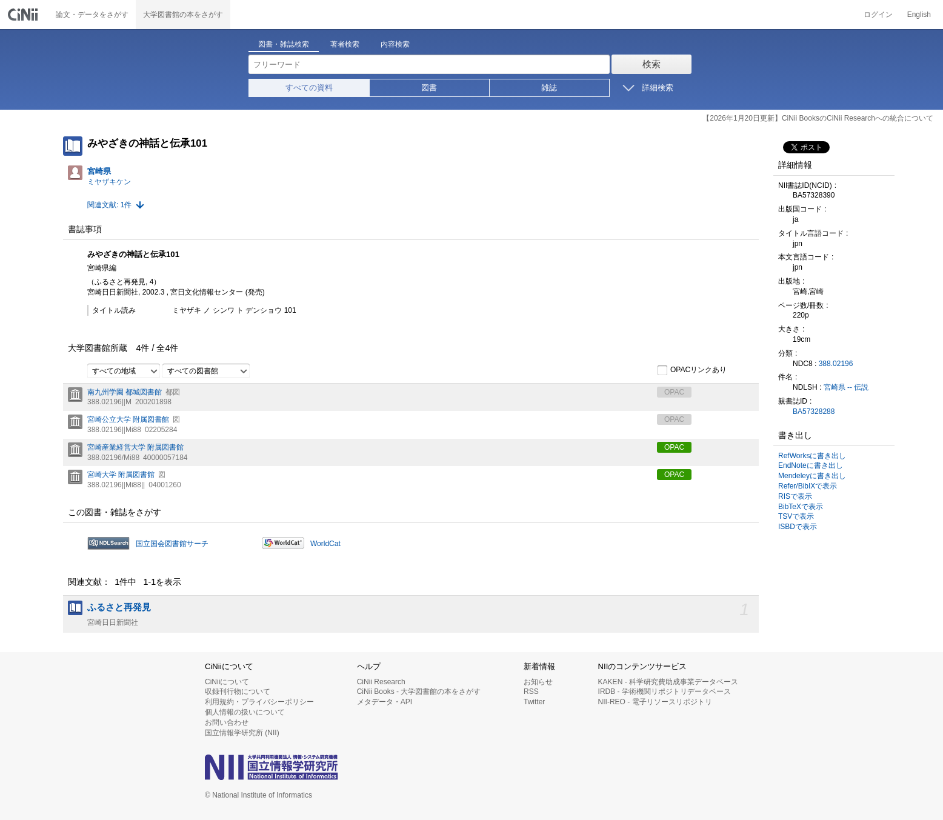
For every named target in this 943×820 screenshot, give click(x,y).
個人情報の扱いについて (245, 712)
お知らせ (538, 682)
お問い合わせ (226, 722)
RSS (531, 691)
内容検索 (395, 44)
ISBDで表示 (797, 526)
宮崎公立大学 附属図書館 (128, 419)
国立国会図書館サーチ (172, 543)
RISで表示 (795, 496)
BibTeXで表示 (800, 506)
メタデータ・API (384, 702)
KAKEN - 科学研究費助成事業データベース (668, 682)
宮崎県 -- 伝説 (846, 387)
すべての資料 (309, 87)
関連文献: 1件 (109, 205)
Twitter (534, 702)
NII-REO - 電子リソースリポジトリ (655, 702)
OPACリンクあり (692, 370)
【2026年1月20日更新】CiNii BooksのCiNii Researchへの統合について (817, 118)
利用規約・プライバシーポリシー (259, 702)
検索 (651, 64)
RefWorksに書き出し (812, 456)
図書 (429, 87)
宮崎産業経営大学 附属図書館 (135, 447)
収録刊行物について (237, 691)
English (919, 14)
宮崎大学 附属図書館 (121, 474)
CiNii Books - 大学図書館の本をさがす (419, 691)
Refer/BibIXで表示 (807, 486)
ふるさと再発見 (119, 607)
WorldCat (325, 543)
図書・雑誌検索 (283, 44)
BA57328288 (814, 411)
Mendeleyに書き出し (812, 476)
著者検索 (344, 44)
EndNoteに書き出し (810, 465)
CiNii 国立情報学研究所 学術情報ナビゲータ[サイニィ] (24, 14)
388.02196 (836, 363)
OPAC (674, 447)
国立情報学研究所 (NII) (242, 732)
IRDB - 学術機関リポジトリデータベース (664, 691)
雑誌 (549, 87)
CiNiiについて (227, 682)
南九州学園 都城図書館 (124, 392)
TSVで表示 (796, 516)
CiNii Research (381, 682)
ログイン (878, 14)
